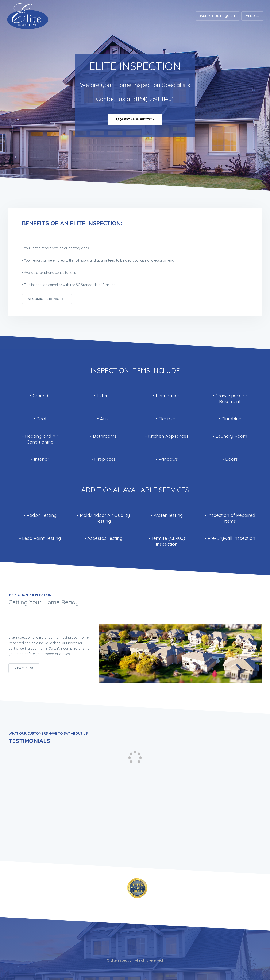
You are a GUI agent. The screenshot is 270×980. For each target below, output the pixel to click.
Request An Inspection (135, 120)
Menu (249, 16)
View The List (24, 668)
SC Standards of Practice (47, 299)
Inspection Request (217, 16)
